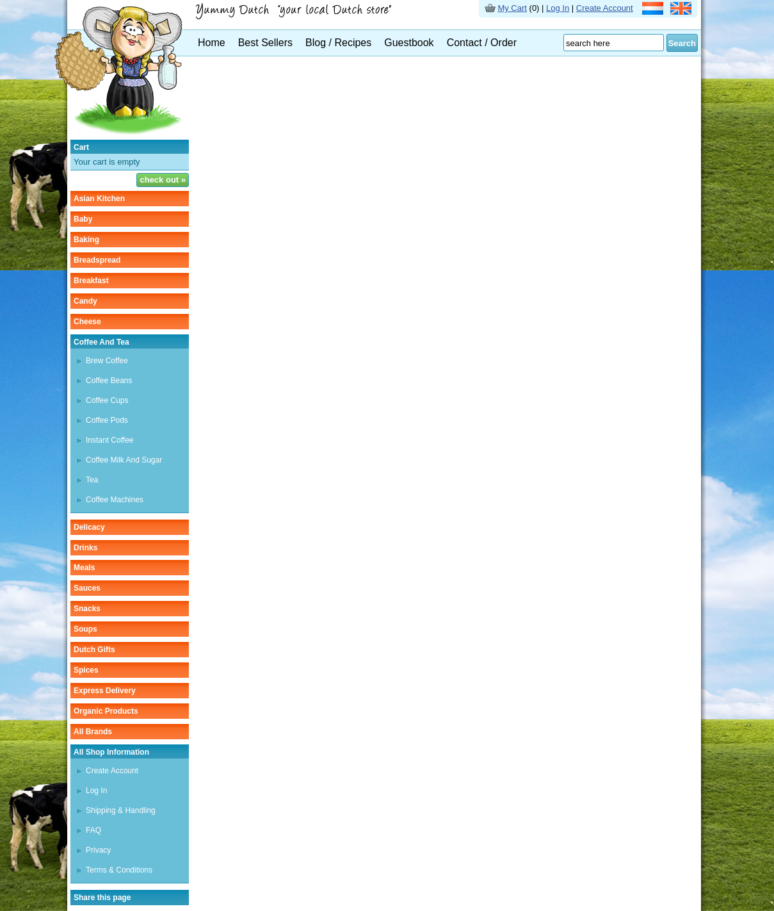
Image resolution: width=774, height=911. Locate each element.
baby (83, 219)
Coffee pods (107, 420)
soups (85, 629)
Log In (557, 8)
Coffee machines (114, 499)
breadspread (97, 260)
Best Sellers (265, 42)
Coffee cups (107, 400)
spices (86, 670)
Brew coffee (107, 360)
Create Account (604, 8)
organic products (106, 711)
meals (84, 567)
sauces (87, 588)
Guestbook (408, 42)
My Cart (512, 8)
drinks (85, 547)
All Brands (93, 731)
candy (85, 301)
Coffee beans (109, 380)
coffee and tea (101, 342)
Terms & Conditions (119, 870)
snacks (87, 608)
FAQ (93, 830)
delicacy (89, 527)
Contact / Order (482, 42)
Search (682, 43)
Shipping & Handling (121, 810)
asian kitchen (99, 198)
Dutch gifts (94, 649)
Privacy (98, 850)
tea (92, 479)
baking (86, 239)
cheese (87, 321)
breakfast (91, 280)
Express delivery (105, 690)
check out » (163, 180)
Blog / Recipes (338, 42)
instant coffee (110, 440)
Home (211, 42)
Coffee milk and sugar (124, 460)
